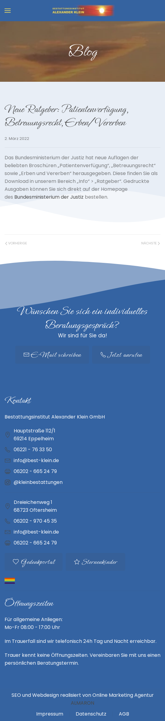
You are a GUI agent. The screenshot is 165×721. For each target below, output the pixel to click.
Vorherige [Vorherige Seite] (16, 243)
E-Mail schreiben (52, 355)
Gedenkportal (33, 562)
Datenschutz (91, 713)
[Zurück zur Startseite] (82, 10)
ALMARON (82, 703)
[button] (8, 10)
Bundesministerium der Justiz (49, 196)
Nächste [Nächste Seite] (150, 243)
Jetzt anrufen (121, 355)
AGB (124, 713)
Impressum (49, 713)
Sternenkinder (95, 562)
